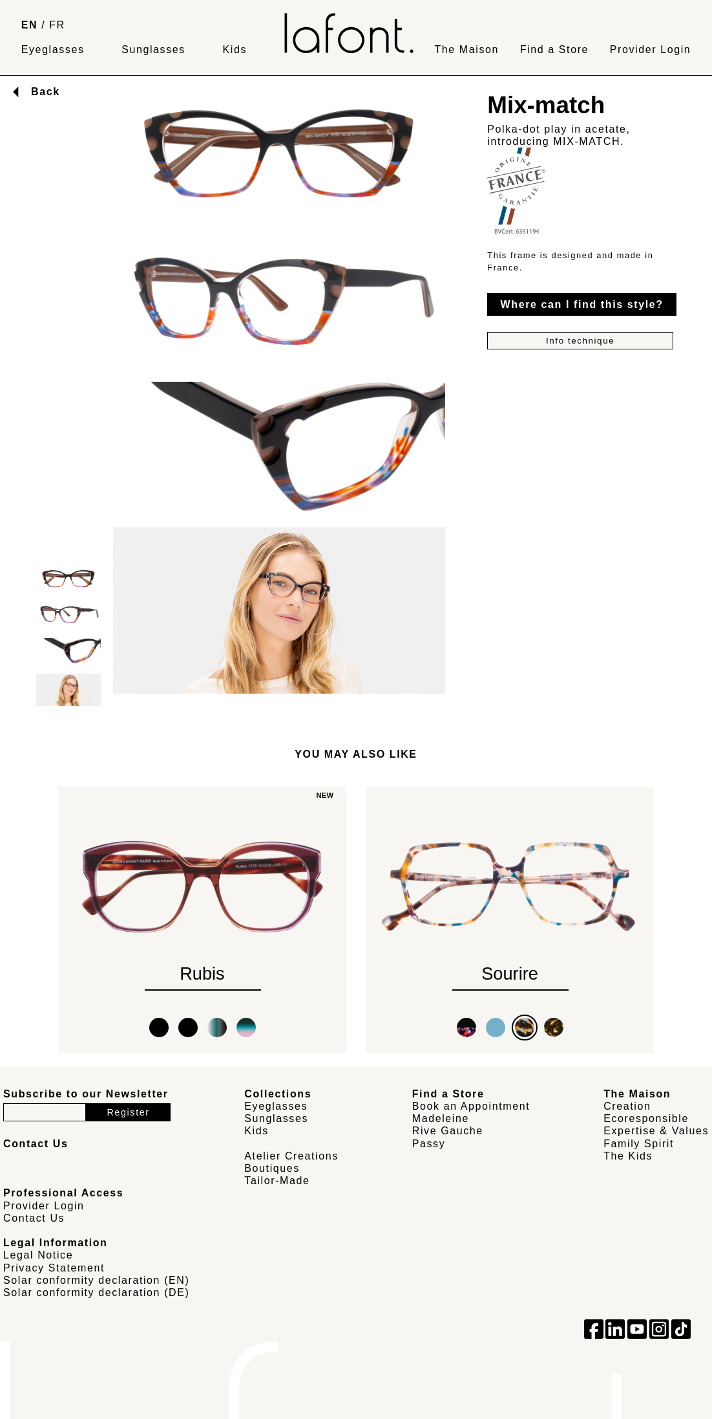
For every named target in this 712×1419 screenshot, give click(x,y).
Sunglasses (153, 49)
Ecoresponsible (646, 1118)
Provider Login (650, 49)
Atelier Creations (291, 1155)
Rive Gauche (447, 1130)
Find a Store (554, 49)
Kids (235, 49)
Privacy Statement (54, 1267)
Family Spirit (638, 1143)
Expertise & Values (656, 1130)
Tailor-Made (276, 1180)
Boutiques (272, 1168)
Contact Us (34, 1218)
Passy (429, 1143)
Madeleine (440, 1118)
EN (29, 24)
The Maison (466, 49)
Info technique (580, 341)
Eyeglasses (53, 49)
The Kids (628, 1155)
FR (57, 24)
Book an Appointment (471, 1106)
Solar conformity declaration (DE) (96, 1292)
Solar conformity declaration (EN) (96, 1280)
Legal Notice (38, 1254)
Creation (627, 1106)
